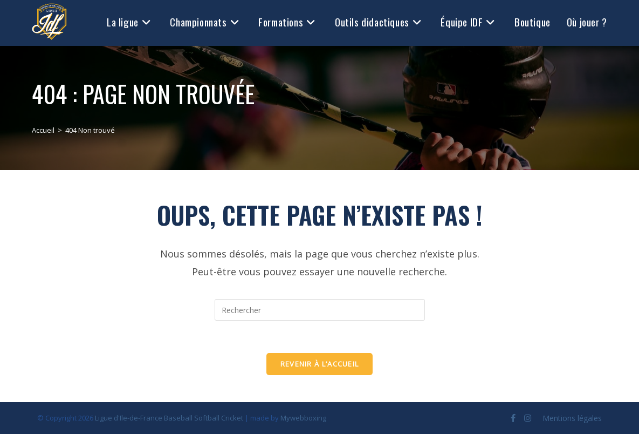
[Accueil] (43, 130)
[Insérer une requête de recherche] (320, 310)
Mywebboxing (303, 418)
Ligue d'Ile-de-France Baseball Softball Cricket (169, 418)
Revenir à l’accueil (319, 364)
